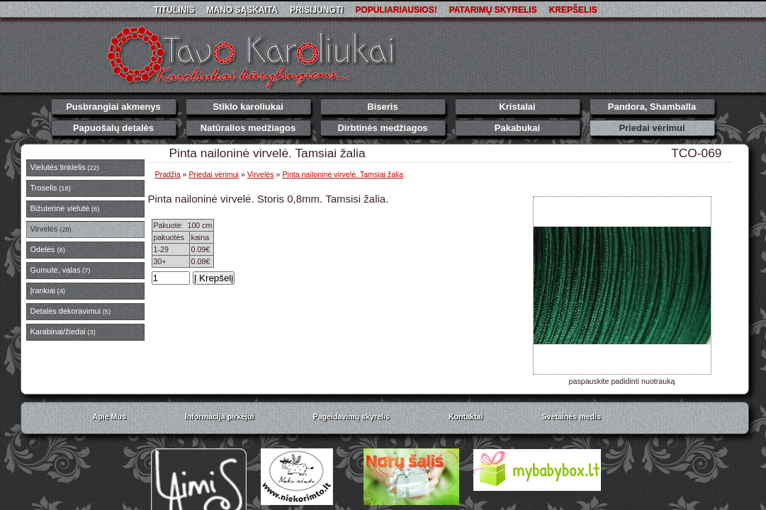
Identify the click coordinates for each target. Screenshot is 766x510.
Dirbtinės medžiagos (382, 128)
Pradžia (168, 174)
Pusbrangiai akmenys (113, 106)
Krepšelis (573, 10)
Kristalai (517, 106)
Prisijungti (316, 10)
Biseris (382, 106)
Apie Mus (109, 416)
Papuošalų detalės (113, 128)
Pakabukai (517, 128)
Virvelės (260, 174)
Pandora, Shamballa (652, 106)
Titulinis (174, 10)
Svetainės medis (571, 416)
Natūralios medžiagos (248, 128)
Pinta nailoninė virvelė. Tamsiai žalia (342, 174)
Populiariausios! (395, 10)
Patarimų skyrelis (493, 10)
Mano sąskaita (242, 10)
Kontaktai (466, 416)
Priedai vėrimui (652, 128)
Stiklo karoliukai (248, 106)
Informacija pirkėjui (219, 416)
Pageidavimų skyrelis (351, 416)
